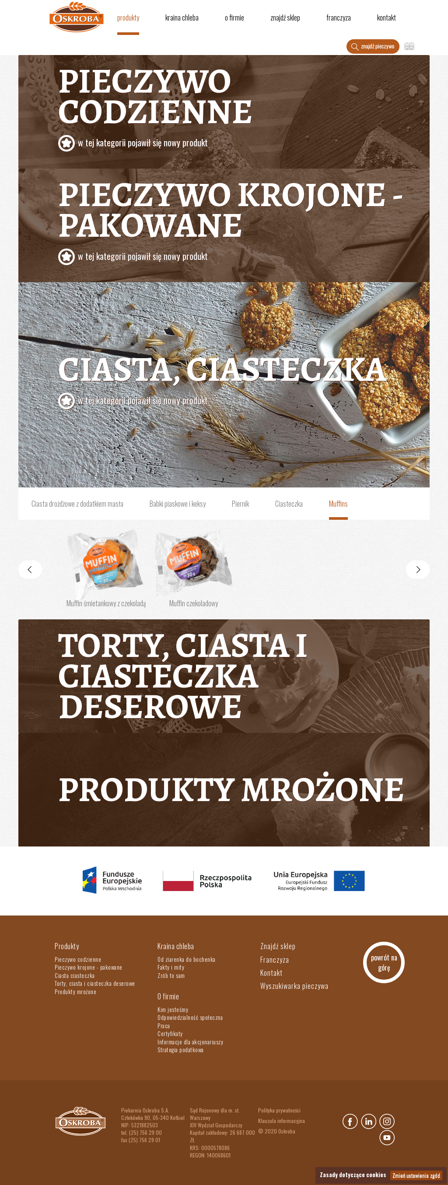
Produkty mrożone (231, 789)
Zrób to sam (171, 975)
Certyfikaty (170, 1033)
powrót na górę (384, 962)
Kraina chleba (182, 17)
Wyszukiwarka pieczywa (294, 986)
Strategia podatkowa (181, 1049)
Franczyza (338, 17)
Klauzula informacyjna (281, 1120)
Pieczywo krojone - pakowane (240, 221)
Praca (164, 1025)
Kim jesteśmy (173, 1009)
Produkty (128, 17)
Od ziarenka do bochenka (187, 959)
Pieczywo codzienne (240, 107)
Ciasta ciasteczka (75, 975)
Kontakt (386, 17)
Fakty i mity (171, 967)
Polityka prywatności (279, 1110)
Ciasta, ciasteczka (240, 380)
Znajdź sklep (285, 17)
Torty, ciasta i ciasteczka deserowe (183, 676)
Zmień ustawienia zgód (416, 1175)
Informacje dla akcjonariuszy (190, 1041)
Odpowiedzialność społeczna (190, 1017)
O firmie (234, 17)
